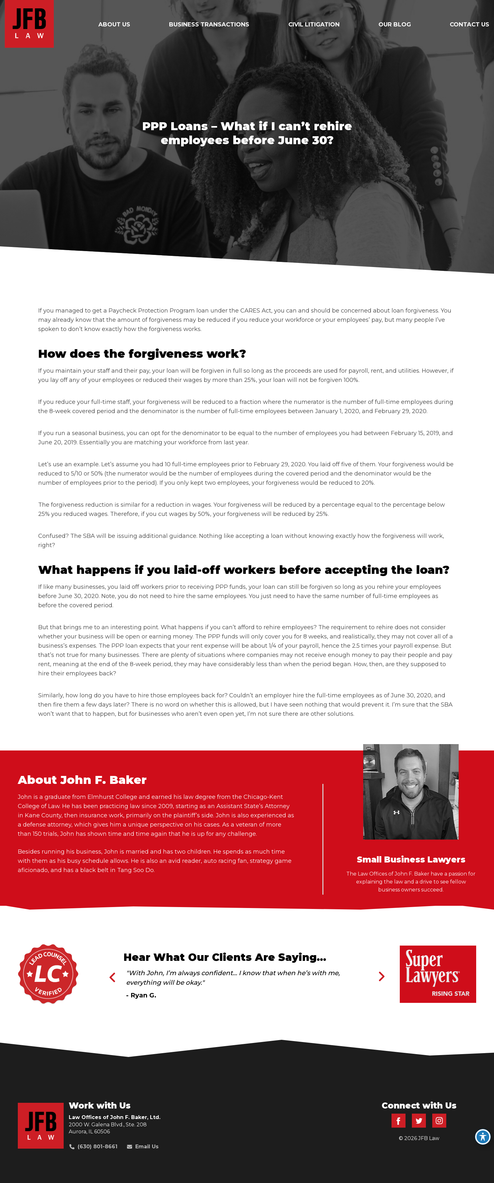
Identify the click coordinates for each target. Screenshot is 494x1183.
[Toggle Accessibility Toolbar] (482, 1136)
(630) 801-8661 (93, 1147)
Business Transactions (209, 24)
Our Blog (394, 24)
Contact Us (469, 24)
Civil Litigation (314, 24)
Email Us (143, 1147)
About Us (114, 24)
